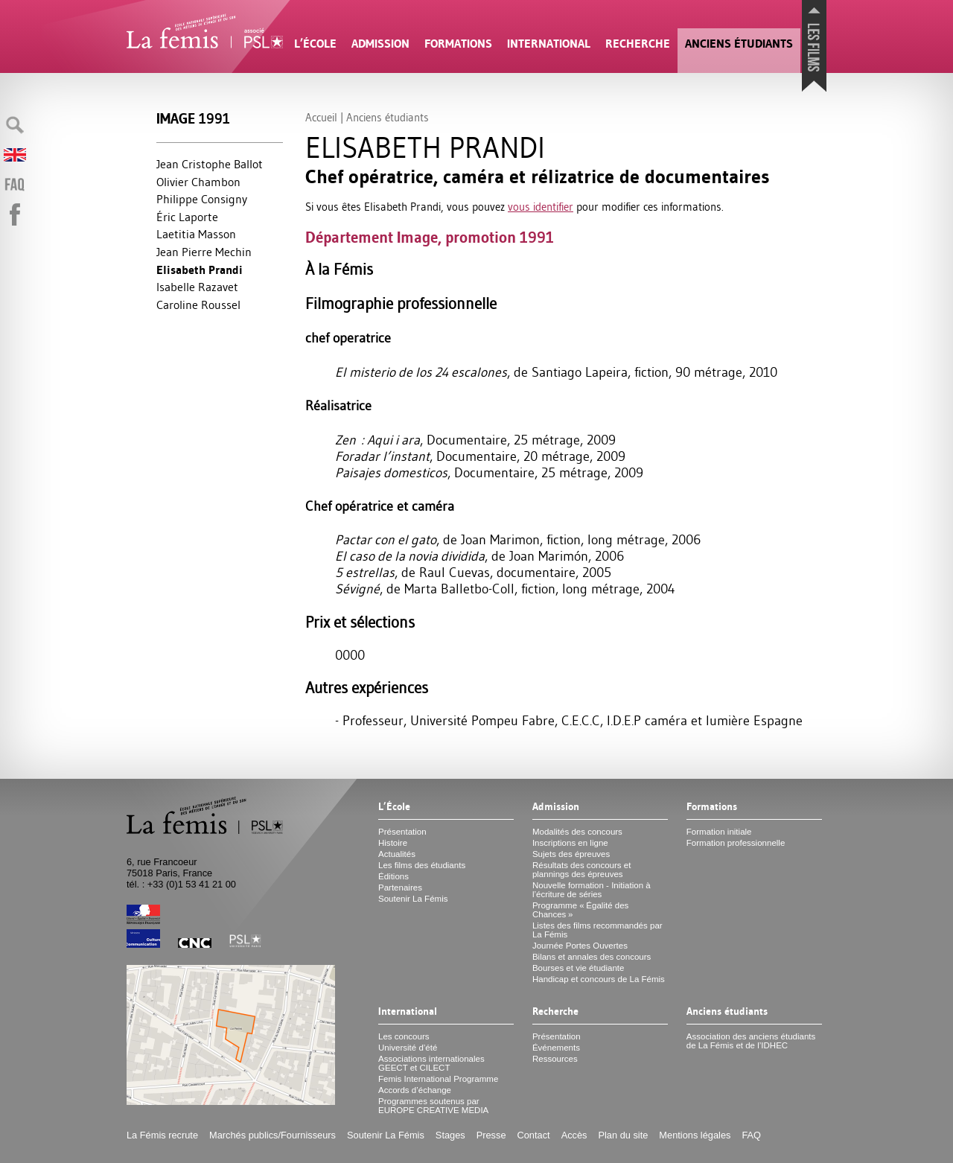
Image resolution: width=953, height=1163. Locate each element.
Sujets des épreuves (571, 854)
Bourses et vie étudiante (578, 967)
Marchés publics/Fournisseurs (272, 1135)
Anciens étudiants (739, 43)
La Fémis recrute (162, 1135)
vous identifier (540, 207)
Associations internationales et (431, 1063)
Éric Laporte (187, 216)
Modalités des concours (577, 831)
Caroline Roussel (198, 304)
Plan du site (623, 1135)
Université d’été (407, 1047)
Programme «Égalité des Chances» (580, 910)
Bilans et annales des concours (591, 956)
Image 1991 (193, 118)
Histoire (392, 842)
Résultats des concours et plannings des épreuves (581, 870)
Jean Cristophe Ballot (209, 163)
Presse (491, 1135)
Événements (556, 1047)
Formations (458, 43)
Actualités (396, 854)
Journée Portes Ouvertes (580, 945)
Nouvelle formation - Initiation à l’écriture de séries (591, 890)
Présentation (402, 831)
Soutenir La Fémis (412, 898)
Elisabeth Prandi (199, 270)
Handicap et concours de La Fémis (598, 979)
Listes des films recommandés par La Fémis (597, 930)
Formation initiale (719, 831)
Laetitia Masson (196, 233)
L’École (315, 43)
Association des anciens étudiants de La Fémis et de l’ (750, 1041)
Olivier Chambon (198, 181)
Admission (380, 43)
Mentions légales (694, 1135)
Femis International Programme (438, 1078)
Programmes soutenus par (433, 1106)
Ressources (555, 1058)
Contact (533, 1135)
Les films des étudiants (421, 865)
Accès (574, 1135)
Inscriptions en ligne (570, 842)
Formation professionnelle (735, 842)
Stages (450, 1135)
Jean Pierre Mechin (204, 251)
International (548, 43)
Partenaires (400, 887)
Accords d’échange (414, 1090)
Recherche (637, 43)
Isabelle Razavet (197, 286)
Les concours (404, 1036)
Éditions (393, 876)
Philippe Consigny (201, 198)
